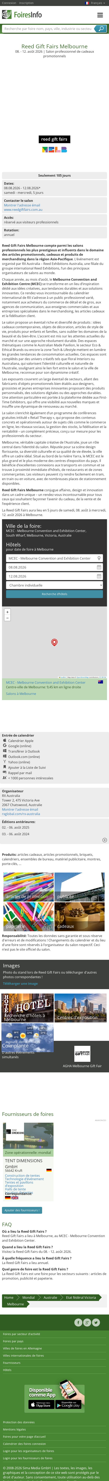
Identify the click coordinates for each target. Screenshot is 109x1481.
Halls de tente (15, 1189)
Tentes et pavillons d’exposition (19, 1184)
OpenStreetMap (83, 677)
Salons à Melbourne (21, 693)
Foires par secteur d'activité (21, 1334)
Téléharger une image (20, 983)
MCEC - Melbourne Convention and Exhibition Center (46, 682)
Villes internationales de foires (23, 1355)
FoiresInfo (22, 14)
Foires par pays (13, 1341)
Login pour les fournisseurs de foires (27, 1458)
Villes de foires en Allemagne (22, 1348)
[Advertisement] (55, 94)
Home (8, 1297)
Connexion (9, 3)
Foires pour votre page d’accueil (24, 1436)
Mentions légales (14, 1429)
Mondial (28, 1297)
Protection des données (19, 1422)
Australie (50, 1297)
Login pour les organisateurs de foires (28, 1451)
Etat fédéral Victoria (81, 1297)
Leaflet (62, 677)
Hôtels (7, 1370)
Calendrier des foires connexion (24, 1444)
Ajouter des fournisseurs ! (22, 1210)
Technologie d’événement (24, 1179)
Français (98, 3)
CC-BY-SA (102, 677)
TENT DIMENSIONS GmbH (23, 1163)
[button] (54, 642)
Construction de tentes (22, 1175)
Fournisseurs (11, 1363)
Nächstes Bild (51, 1135)
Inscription (26, 3)
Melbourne (15, 1304)
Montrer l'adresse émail (22, 205)
